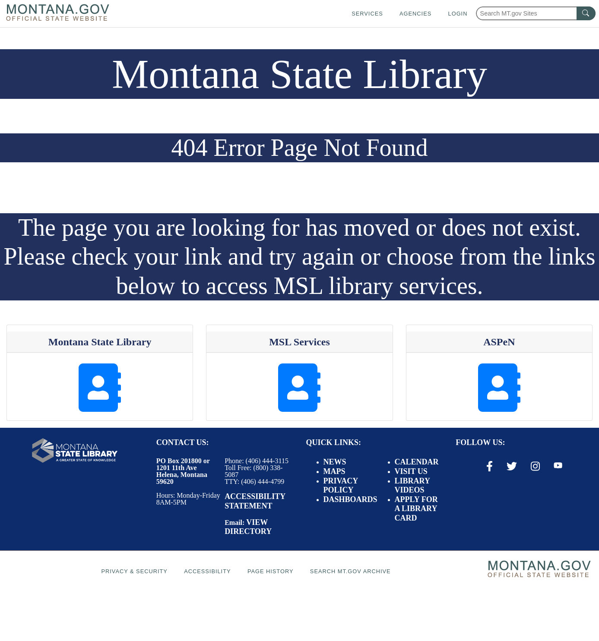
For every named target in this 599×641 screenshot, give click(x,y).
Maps (334, 471)
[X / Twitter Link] (512, 466)
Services (367, 13)
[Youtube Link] (558, 466)
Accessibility (207, 571)
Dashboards (350, 499)
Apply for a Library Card (416, 508)
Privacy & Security (134, 571)
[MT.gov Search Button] (586, 13)
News (334, 462)
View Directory (248, 527)
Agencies (415, 13)
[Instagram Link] (535, 466)
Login (458, 13)
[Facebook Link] (489, 466)
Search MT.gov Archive (350, 571)
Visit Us (411, 471)
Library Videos (412, 486)
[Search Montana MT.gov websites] (536, 13)
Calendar (417, 462)
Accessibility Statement (255, 501)
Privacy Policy (340, 486)
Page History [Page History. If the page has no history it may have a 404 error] (270, 571)
